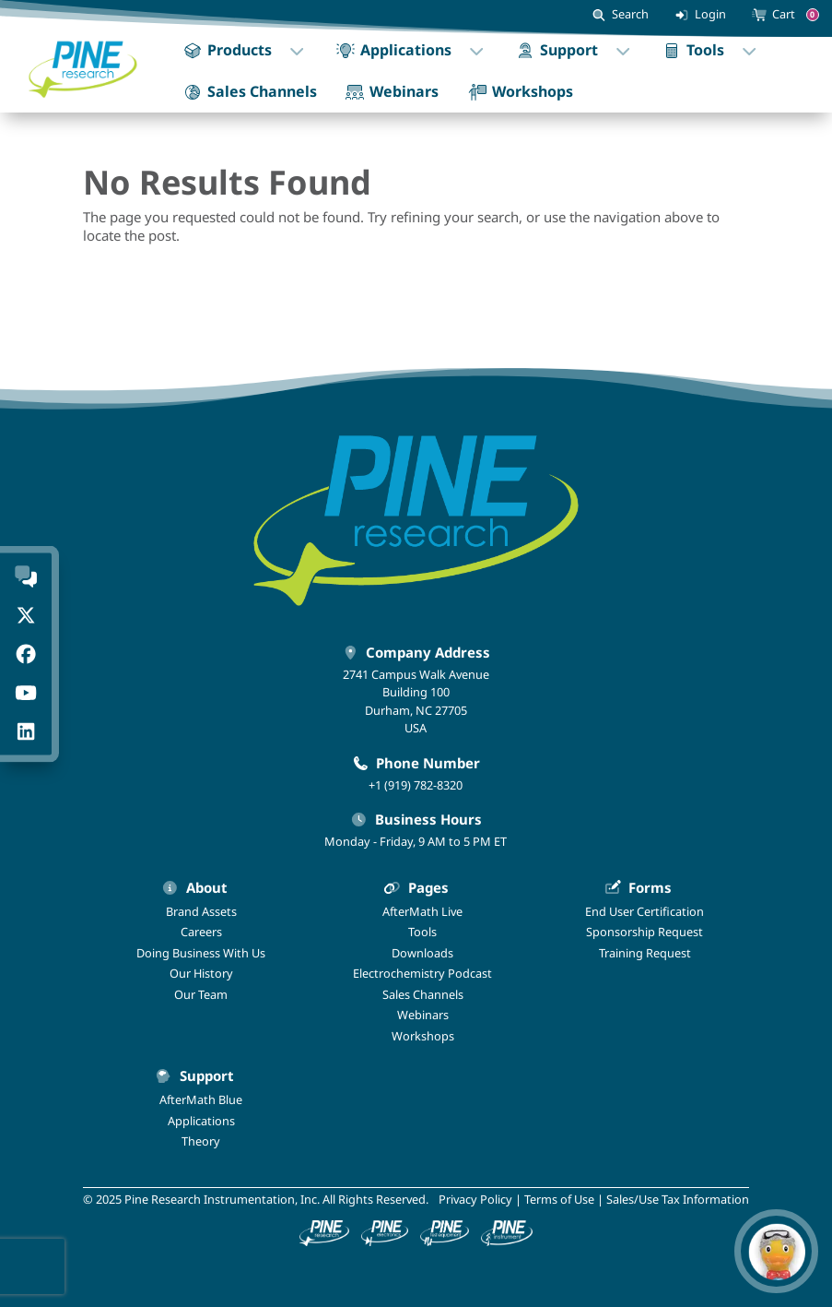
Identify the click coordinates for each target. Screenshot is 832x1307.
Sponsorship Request (644, 931)
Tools (422, 931)
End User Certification (644, 911)
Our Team (201, 994)
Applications (201, 1120)
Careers (201, 931)
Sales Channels (422, 994)
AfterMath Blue (200, 1099)
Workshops (423, 1036)
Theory (201, 1141)
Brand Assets (201, 911)
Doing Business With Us (200, 953)
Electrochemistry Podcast (422, 973)
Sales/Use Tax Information (677, 1199)
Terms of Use (559, 1199)
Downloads (422, 953)
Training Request (645, 953)
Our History (201, 973)
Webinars (423, 1014)
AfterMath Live (422, 911)
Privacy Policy (475, 1199)
